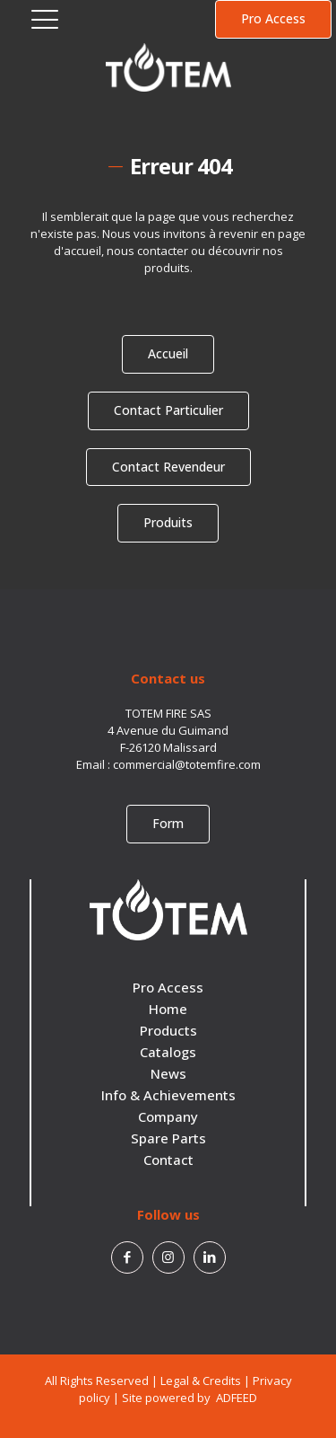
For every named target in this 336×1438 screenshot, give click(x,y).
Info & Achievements (168, 1095)
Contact (168, 1160)
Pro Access (168, 987)
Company (168, 1116)
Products (168, 1030)
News (168, 1073)
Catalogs (168, 1052)
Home (168, 1009)
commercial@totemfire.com (187, 764)
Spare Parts (168, 1138)
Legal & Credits (200, 1380)
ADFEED (235, 1397)
